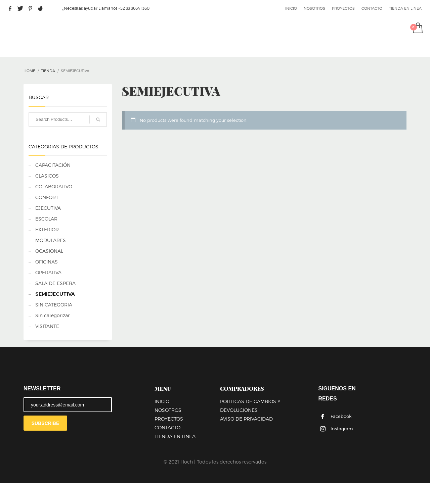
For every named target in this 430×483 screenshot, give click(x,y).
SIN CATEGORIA (53, 304)
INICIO (291, 8)
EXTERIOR (47, 229)
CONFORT (46, 197)
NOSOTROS (314, 8)
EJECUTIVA (48, 208)
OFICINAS (46, 261)
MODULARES (50, 240)
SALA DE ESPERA (55, 283)
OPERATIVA (48, 272)
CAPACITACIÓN (53, 165)
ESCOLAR (46, 219)
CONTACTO (371, 8)
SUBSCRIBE (45, 423)
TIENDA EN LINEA (405, 8)
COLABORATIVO (53, 186)
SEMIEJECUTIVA (55, 294)
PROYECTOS (343, 8)
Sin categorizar (52, 315)
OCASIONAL (49, 251)
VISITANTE (47, 326)
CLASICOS (47, 176)
